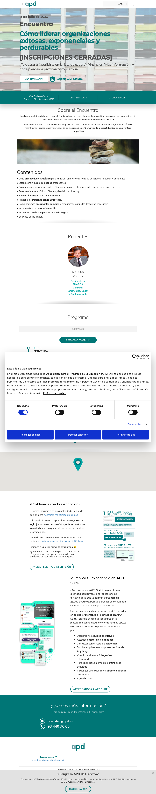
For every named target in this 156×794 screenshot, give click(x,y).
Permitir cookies (126, 434)
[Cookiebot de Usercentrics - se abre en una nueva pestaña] (134, 356)
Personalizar (135, 424)
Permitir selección (78, 434)
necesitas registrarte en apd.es (61, 514)
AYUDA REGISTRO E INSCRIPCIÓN (52, 566)
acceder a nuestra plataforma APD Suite (60, 541)
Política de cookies (54, 393)
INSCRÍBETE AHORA (78, 789)
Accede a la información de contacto (48, 760)
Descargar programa (78, 340)
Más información (34, 79)
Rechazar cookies (30, 434)
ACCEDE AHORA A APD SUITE (90, 689)
